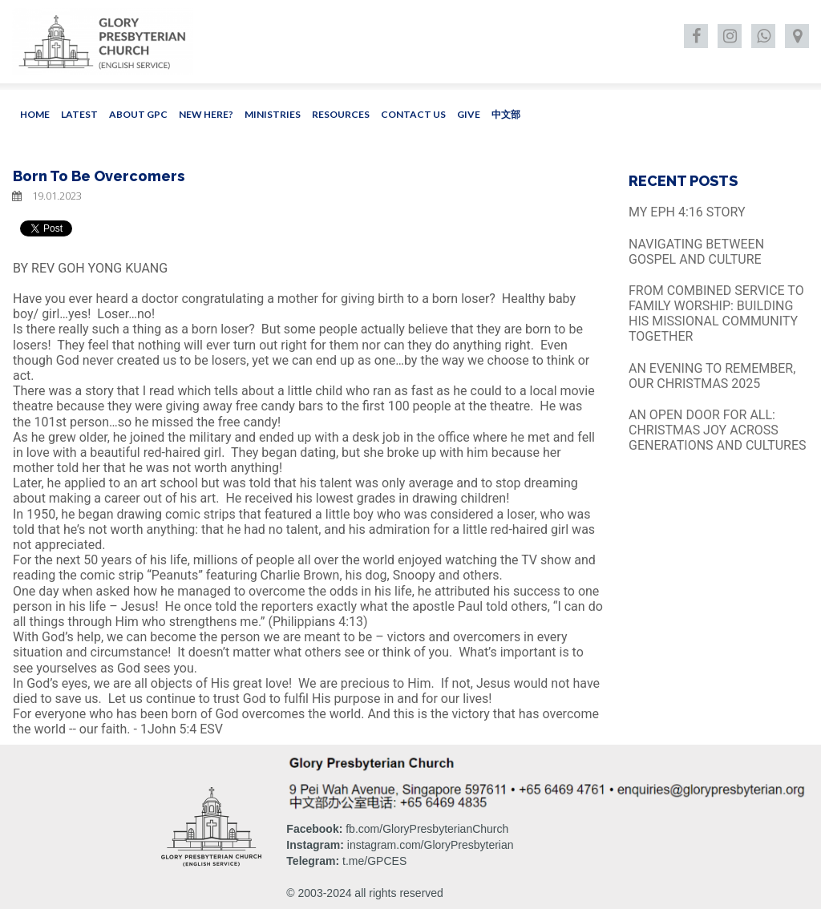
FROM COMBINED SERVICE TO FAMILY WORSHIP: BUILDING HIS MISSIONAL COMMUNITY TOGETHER (716, 314)
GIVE (468, 114)
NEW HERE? (206, 114)
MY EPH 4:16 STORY (687, 212)
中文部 (505, 114)
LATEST (79, 114)
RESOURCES (341, 114)
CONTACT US (413, 114)
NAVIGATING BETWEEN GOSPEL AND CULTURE (696, 251)
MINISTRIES (273, 114)
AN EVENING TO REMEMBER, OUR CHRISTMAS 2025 (712, 376)
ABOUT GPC (138, 114)
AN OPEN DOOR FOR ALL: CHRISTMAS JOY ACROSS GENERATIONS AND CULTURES (718, 430)
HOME (35, 114)
